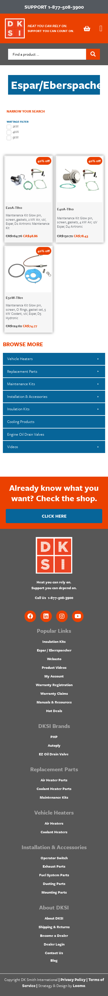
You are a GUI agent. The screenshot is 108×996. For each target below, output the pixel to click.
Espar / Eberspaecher (54, 650)
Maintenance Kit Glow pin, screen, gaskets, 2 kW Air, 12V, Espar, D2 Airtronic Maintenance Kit (28, 221)
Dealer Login (54, 944)
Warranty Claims (54, 693)
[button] (101, 29)
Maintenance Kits (54, 797)
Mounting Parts (54, 892)
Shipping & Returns (54, 926)
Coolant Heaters (54, 831)
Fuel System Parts (54, 874)
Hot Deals (54, 710)
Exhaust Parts (54, 866)
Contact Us (54, 952)
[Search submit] (93, 54)
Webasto (54, 658)
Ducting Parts (54, 883)
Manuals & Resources (54, 702)
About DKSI (54, 918)
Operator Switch (54, 857)
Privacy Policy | (74, 979)
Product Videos (54, 667)
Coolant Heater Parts (54, 788)
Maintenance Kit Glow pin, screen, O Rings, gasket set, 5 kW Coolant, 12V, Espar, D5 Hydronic (26, 311)
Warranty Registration (54, 684)
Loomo (79, 985)
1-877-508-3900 (66, 6)
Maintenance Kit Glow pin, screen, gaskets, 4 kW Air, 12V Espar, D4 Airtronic (77, 222)
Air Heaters (54, 823)
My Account (54, 676)
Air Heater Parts (54, 779)
